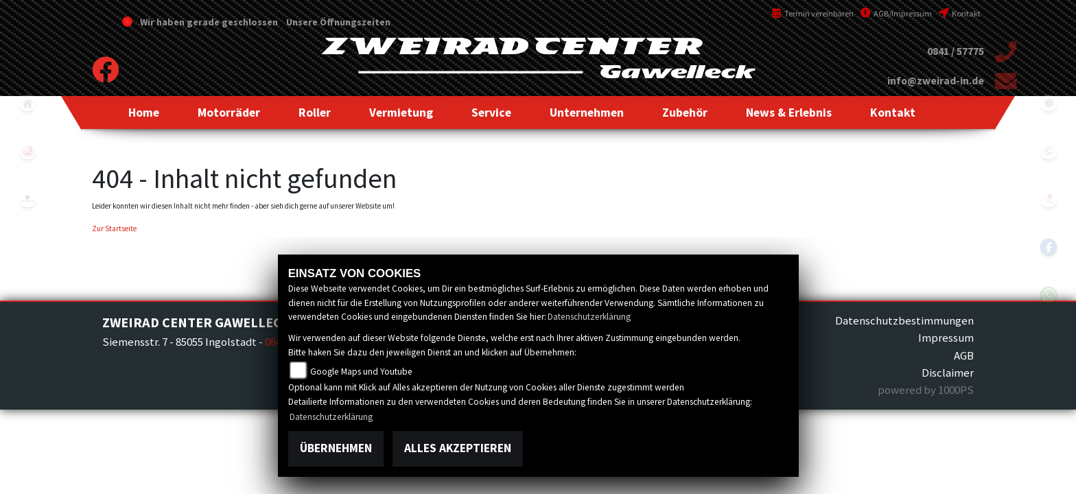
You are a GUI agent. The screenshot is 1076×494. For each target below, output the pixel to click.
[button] (229, 112)
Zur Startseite (114, 228)
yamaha (27, 151)
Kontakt (960, 13)
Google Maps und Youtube (361, 371)
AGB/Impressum (896, 13)
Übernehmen (336, 448)
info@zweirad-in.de (935, 80)
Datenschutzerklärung (589, 316)
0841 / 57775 (955, 51)
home (27, 103)
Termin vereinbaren (812, 13)
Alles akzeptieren (457, 448)
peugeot (27, 199)
